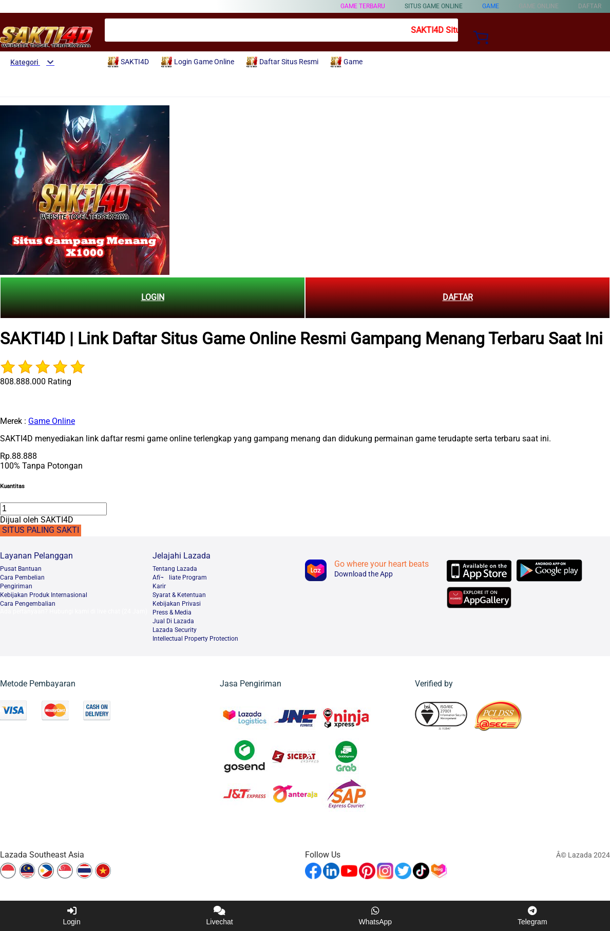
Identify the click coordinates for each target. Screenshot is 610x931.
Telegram (532, 916)
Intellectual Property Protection (195, 638)
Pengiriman (16, 586)
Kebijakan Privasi (177, 603)
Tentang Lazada (175, 568)
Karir (159, 586)
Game (490, 6)
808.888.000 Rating (35, 381)
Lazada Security (175, 630)
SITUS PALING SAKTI (40, 530)
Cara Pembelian (22, 577)
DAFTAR (458, 297)
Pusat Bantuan (21, 568)
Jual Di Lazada (173, 621)
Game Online (51, 421)
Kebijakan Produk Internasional (43, 595)
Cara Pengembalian (27, 603)
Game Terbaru (362, 6)
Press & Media (172, 612)
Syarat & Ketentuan (179, 595)
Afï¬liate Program (180, 577)
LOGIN (152, 297)
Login (71, 916)
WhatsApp (375, 916)
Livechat (219, 916)
